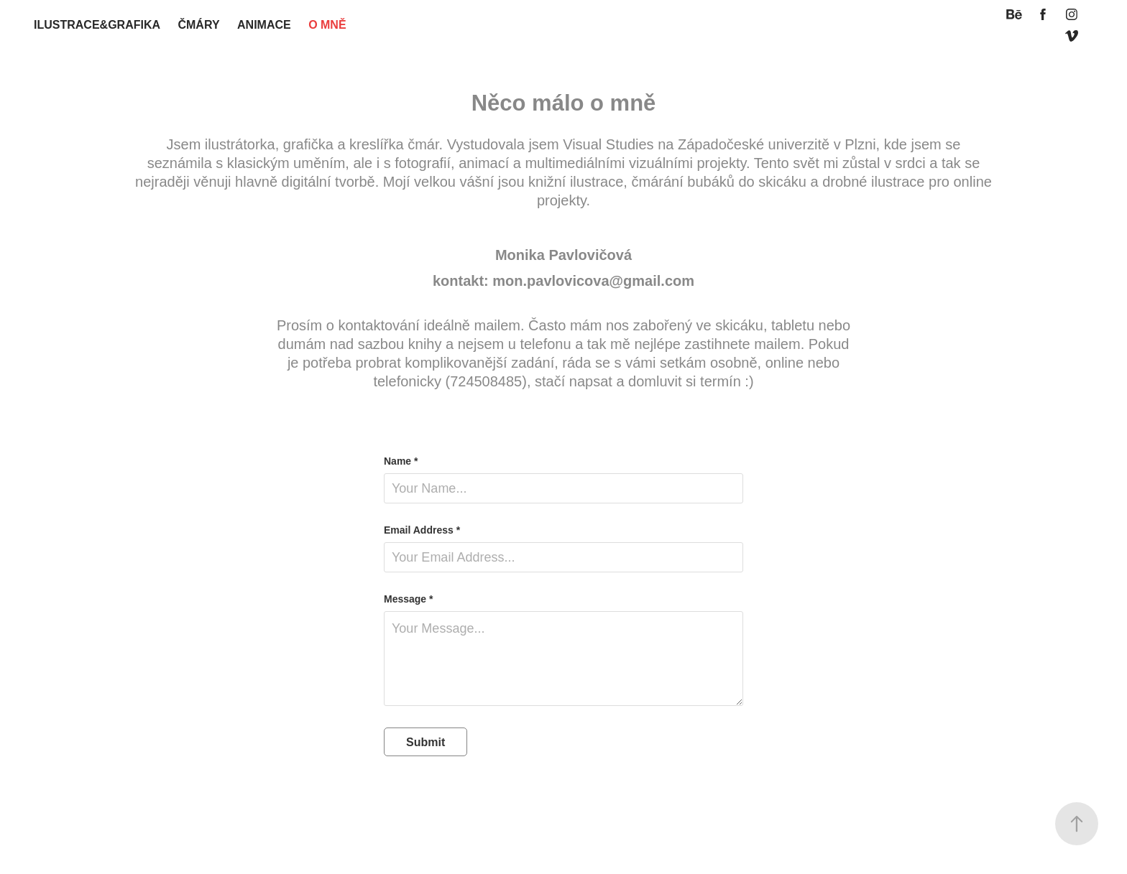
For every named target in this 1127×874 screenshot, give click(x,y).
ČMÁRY (198, 25)
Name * (401, 461)
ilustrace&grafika (97, 25)
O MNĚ (327, 25)
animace (264, 25)
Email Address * (422, 530)
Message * (408, 599)
